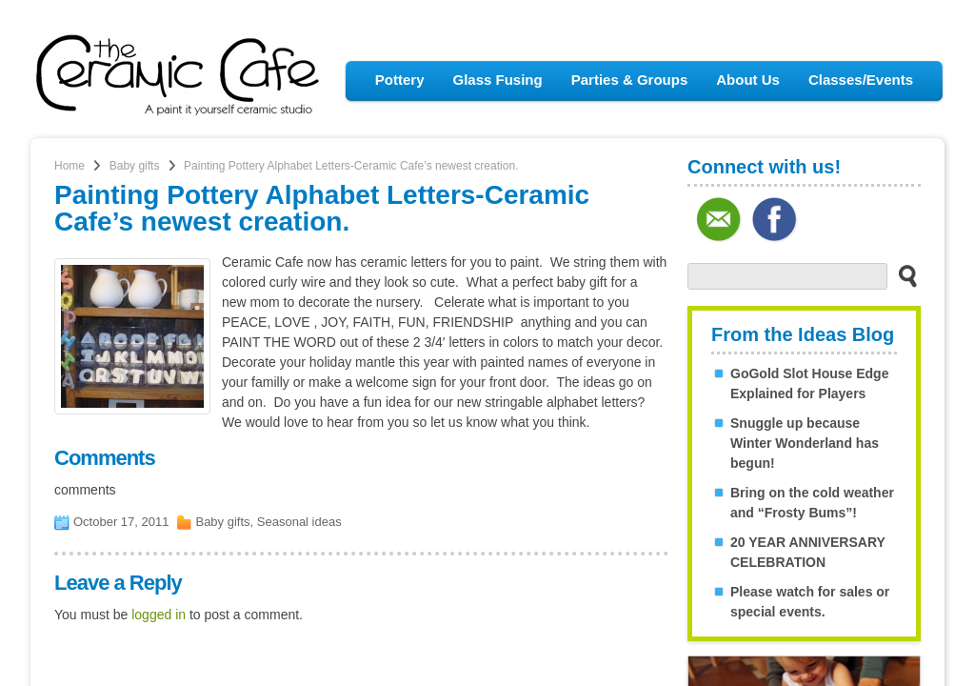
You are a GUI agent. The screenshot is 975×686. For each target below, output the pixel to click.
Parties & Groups (629, 79)
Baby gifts (134, 165)
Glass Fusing (498, 79)
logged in (158, 614)
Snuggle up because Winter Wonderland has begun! (804, 443)
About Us (748, 79)
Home (69, 165)
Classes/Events (860, 79)
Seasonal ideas (299, 521)
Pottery (400, 79)
